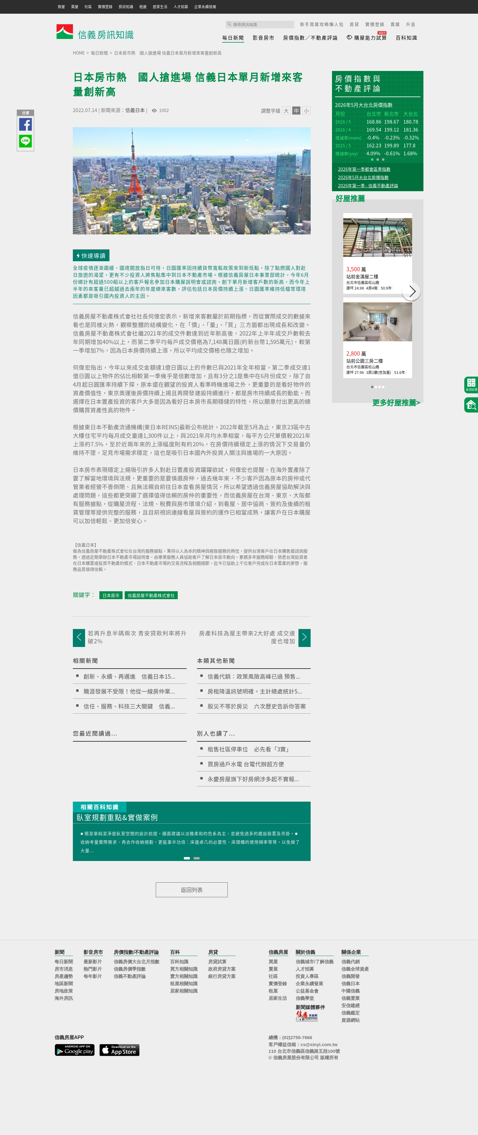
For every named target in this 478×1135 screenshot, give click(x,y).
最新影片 (93, 961)
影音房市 (264, 37)
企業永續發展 (309, 983)
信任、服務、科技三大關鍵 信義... (129, 706)
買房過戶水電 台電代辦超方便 (246, 764)
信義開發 (350, 976)
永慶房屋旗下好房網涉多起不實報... (253, 779)
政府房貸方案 (222, 969)
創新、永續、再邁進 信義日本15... (129, 676)
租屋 (273, 990)
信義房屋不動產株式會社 (151, 595)
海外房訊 (64, 998)
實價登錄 (375, 24)
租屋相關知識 (184, 983)
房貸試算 (217, 961)
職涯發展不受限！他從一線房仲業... (129, 691)
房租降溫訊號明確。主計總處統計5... (255, 691)
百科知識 (407, 37)
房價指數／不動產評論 (310, 37)
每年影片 (93, 976)
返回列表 (192, 890)
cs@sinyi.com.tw (319, 1044)
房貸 (354, 24)
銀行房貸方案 (222, 976)
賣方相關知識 (184, 976)
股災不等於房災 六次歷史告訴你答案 (257, 706)
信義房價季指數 (130, 969)
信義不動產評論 (130, 976)
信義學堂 (305, 998)
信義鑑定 (350, 1012)
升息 (411, 24)
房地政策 (64, 990)
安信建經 (350, 1005)
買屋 (273, 961)
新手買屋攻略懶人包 (322, 24)
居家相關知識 (184, 990)
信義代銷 (350, 961)
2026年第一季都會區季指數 (364, 169)
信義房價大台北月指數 (136, 961)
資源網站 (350, 1020)
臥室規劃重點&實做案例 (117, 817)
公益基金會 (307, 990)
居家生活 (278, 998)
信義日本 (135, 110)
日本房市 (111, 595)
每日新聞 (233, 37)
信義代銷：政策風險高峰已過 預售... (254, 676)
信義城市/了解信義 (315, 961)
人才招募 (305, 969)
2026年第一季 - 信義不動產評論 (368, 185)
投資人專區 (307, 976)
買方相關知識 (184, 969)
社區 (273, 976)
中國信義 (350, 990)
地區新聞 (64, 983)
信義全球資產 (355, 969)
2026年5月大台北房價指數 (363, 177)
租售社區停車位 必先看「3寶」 (250, 749)
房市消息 (64, 969)
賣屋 (395, 24)
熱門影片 (93, 969)
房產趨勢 (64, 976)
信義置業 (350, 998)
